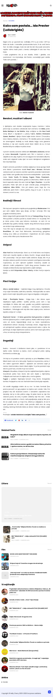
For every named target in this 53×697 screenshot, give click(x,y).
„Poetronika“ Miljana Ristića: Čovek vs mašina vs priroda (29, 528)
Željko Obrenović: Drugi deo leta (18, 515)
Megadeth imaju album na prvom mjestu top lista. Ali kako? (30, 436)
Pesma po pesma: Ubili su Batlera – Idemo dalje (26, 625)
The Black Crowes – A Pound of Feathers (23, 634)
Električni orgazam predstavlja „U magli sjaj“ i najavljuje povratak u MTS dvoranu (29, 659)
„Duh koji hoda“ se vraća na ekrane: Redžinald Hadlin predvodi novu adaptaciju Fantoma (28, 573)
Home (5, 21)
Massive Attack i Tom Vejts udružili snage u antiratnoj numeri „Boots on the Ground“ (28, 667)
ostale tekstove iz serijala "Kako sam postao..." (29, 415)
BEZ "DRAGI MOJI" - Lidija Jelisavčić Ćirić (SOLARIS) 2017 (29, 537)
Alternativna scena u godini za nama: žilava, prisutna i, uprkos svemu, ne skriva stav (30, 445)
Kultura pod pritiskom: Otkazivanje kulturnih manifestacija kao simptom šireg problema (27, 455)
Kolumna (11, 21)
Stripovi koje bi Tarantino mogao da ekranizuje (26, 563)
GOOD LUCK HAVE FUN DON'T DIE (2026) (23, 554)
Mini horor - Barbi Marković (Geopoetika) (23, 651)
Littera (7, 512)
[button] (29, 420)
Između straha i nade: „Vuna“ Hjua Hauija (23, 600)
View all (49, 430)
